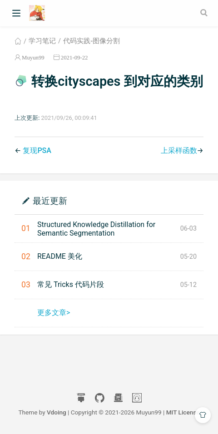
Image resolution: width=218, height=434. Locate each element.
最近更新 (50, 200)
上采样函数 (179, 150)
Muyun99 (33, 57)
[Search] (204, 12)
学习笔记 (42, 41)
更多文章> (53, 312)
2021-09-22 (74, 57)
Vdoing (56, 412)
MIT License (183, 412)
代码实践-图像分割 (91, 41)
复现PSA (37, 150)
